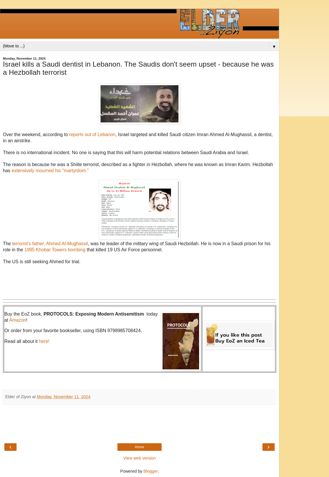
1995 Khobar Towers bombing (54, 249)
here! (44, 341)
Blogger (151, 471)
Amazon (17, 320)
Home (139, 447)
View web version (139, 458)
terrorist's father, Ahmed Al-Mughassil (50, 243)
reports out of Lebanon (92, 134)
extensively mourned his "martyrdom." (51, 170)
